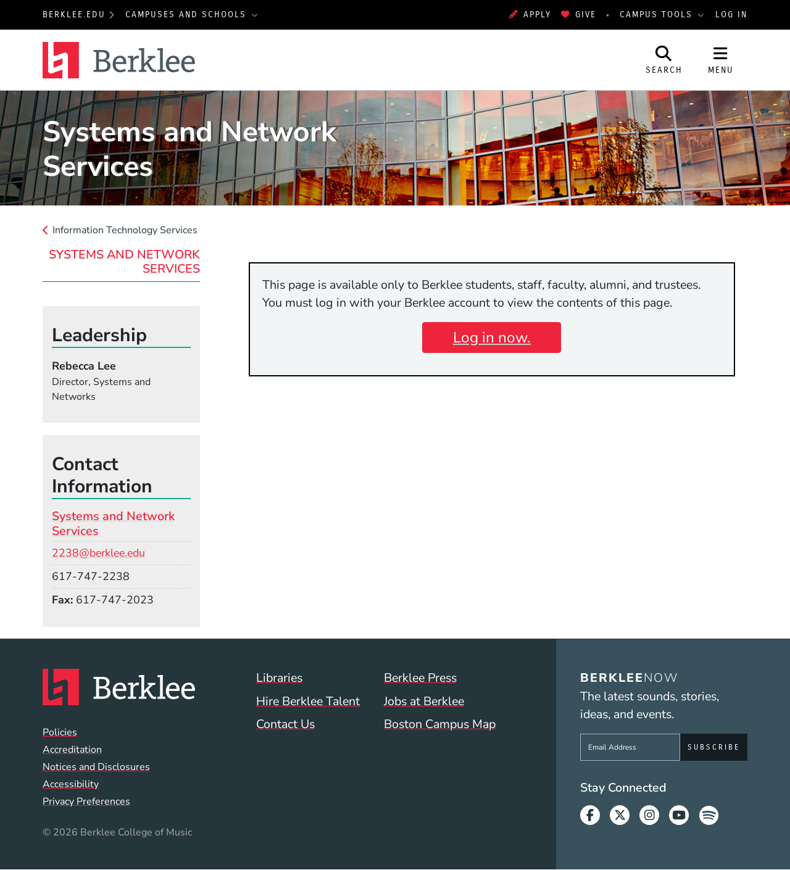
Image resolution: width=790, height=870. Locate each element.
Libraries (279, 677)
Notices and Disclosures (96, 767)
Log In (731, 14)
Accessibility (71, 784)
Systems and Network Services (124, 262)
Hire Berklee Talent (308, 701)
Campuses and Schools (187, 14)
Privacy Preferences (86, 801)
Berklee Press (420, 677)
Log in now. (492, 337)
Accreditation (72, 749)
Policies (60, 732)
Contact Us (285, 724)
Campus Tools (658, 14)
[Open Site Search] (664, 60)
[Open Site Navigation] (720, 60)
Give (578, 14)
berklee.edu (74, 14)
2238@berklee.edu (98, 552)
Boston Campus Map (440, 724)
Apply (530, 14)
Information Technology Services (125, 230)
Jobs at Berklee (424, 701)
